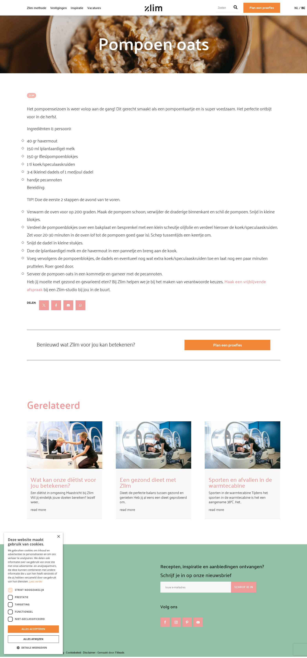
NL (296, 8)
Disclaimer (89, 653)
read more (38, 510)
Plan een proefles (261, 7)
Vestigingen (58, 7)
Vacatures (94, 8)
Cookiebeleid (73, 653)
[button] (33, 647)
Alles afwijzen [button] (33, 639)
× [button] (58, 536)
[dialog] (33, 593)
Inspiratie (77, 8)
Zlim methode (36, 7)
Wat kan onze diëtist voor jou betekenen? (63, 483)
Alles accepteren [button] (33, 629)
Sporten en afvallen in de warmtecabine (240, 483)
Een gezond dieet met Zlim (148, 483)
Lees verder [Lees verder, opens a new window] (36, 581)
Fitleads (119, 653)
